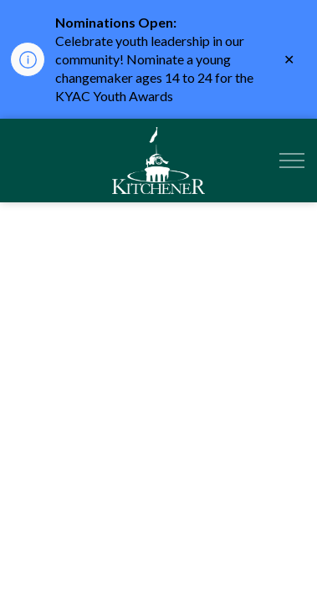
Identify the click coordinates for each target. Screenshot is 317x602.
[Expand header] (292, 160)
